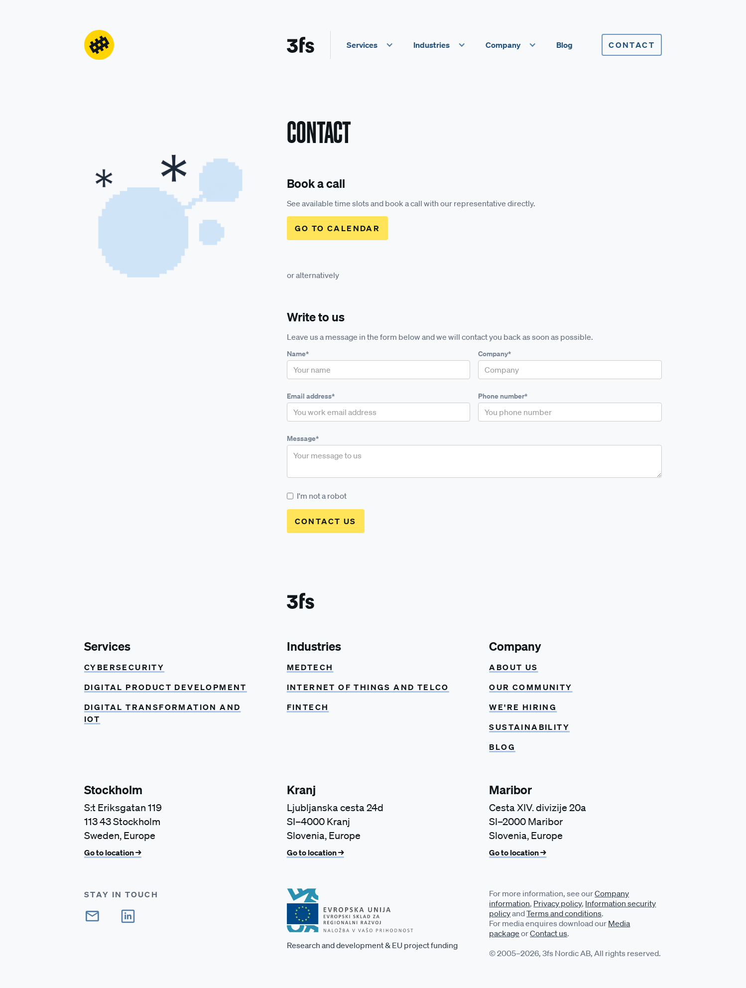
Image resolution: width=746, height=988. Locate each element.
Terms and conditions (564, 913)
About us (513, 667)
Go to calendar (337, 228)
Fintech (308, 707)
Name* (298, 354)
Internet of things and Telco (368, 687)
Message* (303, 438)
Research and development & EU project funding (372, 945)
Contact (632, 45)
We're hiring (523, 707)
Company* (494, 354)
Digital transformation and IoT (162, 713)
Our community (530, 687)
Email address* (311, 396)
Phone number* (502, 396)
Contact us (548, 933)
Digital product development (165, 687)
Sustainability (529, 727)
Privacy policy (557, 903)
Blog (502, 747)
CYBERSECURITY (124, 667)
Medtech (310, 667)
